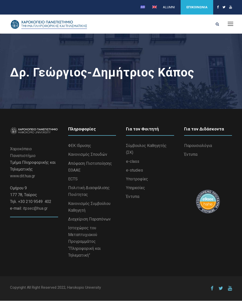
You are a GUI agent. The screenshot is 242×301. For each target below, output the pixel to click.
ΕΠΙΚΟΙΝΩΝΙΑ (196, 7)
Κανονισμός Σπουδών (87, 154)
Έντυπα (132, 196)
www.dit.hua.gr (22, 176)
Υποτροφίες (137, 179)
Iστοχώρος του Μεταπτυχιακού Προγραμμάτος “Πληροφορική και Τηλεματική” (84, 242)
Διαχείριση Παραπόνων (89, 219)
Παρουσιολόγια (198, 145)
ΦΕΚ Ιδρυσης (79, 145)
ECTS (73, 179)
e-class (132, 161)
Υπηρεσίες (135, 188)
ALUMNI (169, 7)
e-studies (134, 170)
